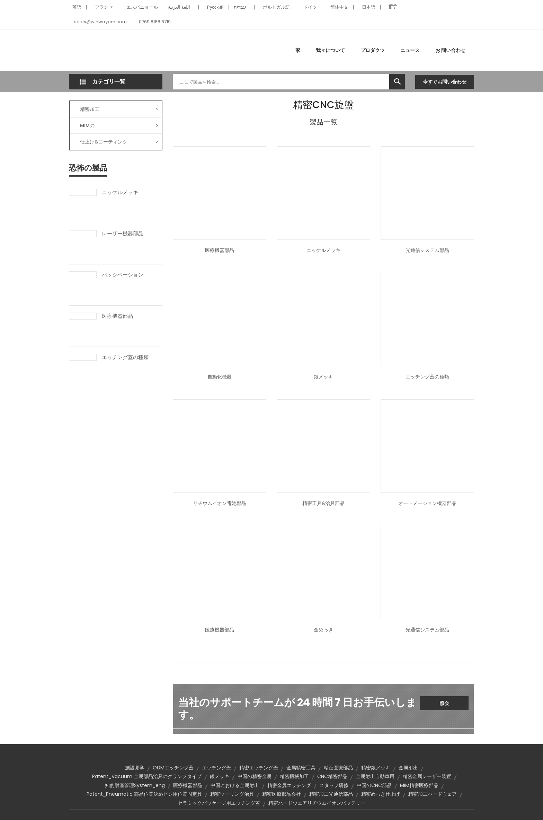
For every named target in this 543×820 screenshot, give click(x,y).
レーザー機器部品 (122, 233)
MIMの (119, 125)
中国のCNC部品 (374, 785)
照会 (444, 703)
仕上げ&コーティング (119, 141)
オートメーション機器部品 (427, 503)
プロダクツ (372, 50)
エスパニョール (142, 7)
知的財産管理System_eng (135, 785)
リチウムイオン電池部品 (219, 503)
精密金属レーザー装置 (427, 776)
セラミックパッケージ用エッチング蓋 (219, 803)
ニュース (410, 50)
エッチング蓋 (216, 767)
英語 (76, 7)
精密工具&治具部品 (323, 503)
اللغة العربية (179, 7)
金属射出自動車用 (375, 776)
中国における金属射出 (235, 785)
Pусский (215, 7)
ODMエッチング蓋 (173, 767)
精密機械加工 (294, 776)
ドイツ (310, 7)
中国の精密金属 (255, 776)
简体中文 (339, 7)
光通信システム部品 (427, 250)
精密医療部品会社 (281, 794)
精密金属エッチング (289, 785)
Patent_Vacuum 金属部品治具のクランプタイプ (147, 776)
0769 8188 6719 (155, 21)
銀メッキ (323, 376)
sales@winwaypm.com (100, 21)
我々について (330, 50)
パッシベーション (122, 274)
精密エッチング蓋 (258, 767)
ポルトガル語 (276, 7)
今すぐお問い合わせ (444, 81)
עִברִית (240, 7)
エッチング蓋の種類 (125, 357)
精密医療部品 (338, 767)
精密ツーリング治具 (232, 794)
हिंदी (393, 7)
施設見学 (134, 767)
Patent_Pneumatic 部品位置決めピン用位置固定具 (144, 794)
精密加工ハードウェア (432, 794)
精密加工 (119, 109)
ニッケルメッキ (120, 192)
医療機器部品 (117, 316)
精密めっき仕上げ (380, 794)
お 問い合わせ (450, 50)
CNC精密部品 (332, 776)
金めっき (323, 629)
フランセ (104, 7)
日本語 (368, 7)
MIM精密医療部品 (419, 785)
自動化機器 (219, 376)
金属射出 (408, 767)
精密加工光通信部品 (331, 794)
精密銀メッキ (375, 767)
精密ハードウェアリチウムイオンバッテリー (316, 803)
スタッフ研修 (333, 785)
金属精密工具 (300, 767)
